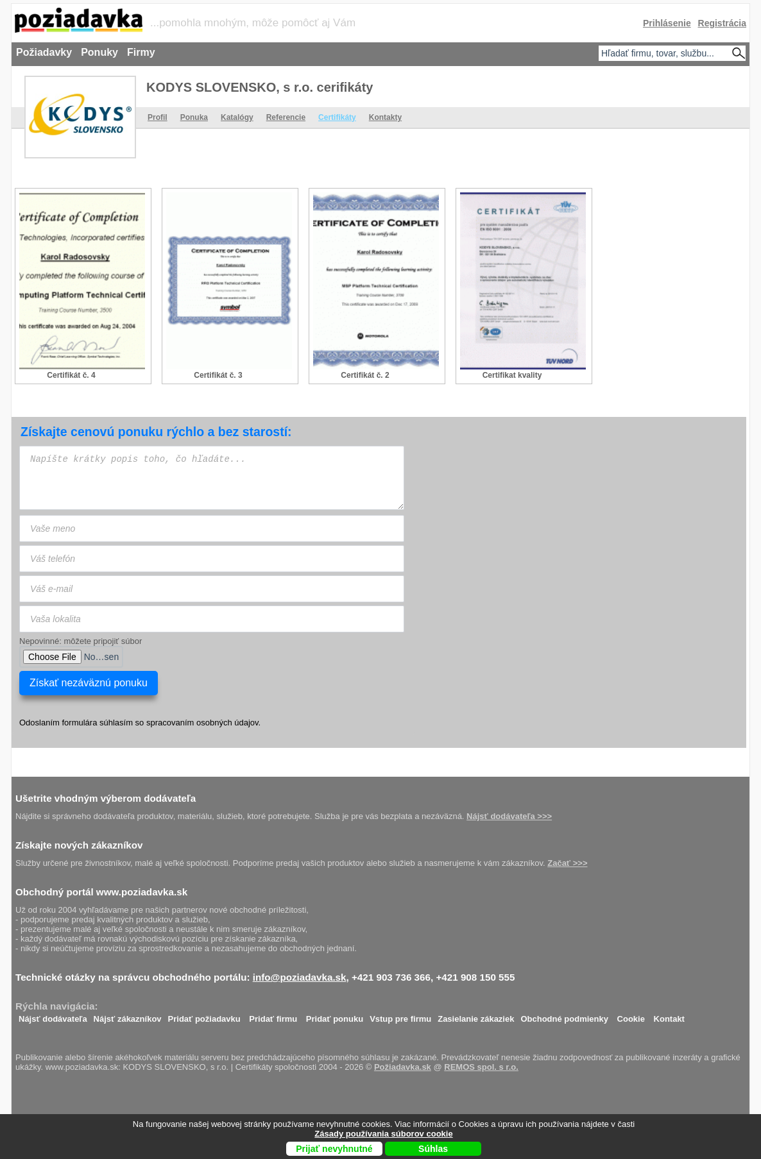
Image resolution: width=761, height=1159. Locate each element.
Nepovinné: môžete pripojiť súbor (80, 641)
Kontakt (669, 1015)
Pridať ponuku (334, 1015)
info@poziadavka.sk (299, 977)
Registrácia (722, 23)
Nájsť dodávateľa (53, 1015)
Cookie (631, 1015)
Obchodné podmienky (564, 1015)
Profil (157, 117)
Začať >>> (567, 863)
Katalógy (237, 117)
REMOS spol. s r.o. (481, 1067)
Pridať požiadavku (204, 1015)
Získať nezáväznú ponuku (89, 682)
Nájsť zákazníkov (128, 1015)
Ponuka (194, 117)
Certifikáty (337, 117)
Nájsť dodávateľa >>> (509, 816)
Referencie (285, 117)
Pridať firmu (273, 1015)
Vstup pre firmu (400, 1015)
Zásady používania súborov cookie (383, 1133)
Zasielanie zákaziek (476, 1015)
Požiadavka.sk (402, 1067)
